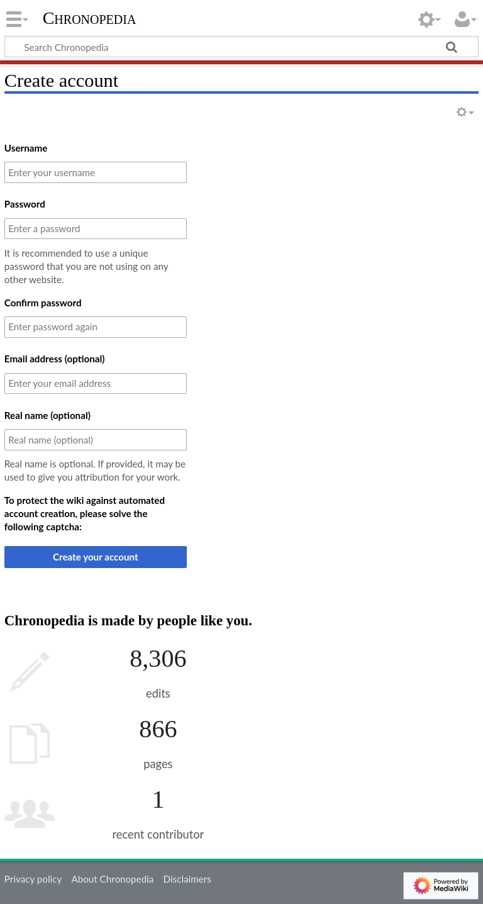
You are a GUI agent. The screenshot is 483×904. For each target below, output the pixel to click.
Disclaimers (187, 878)
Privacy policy (33, 878)
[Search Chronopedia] (241, 46)
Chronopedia (89, 18)
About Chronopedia (112, 878)
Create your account (95, 556)
